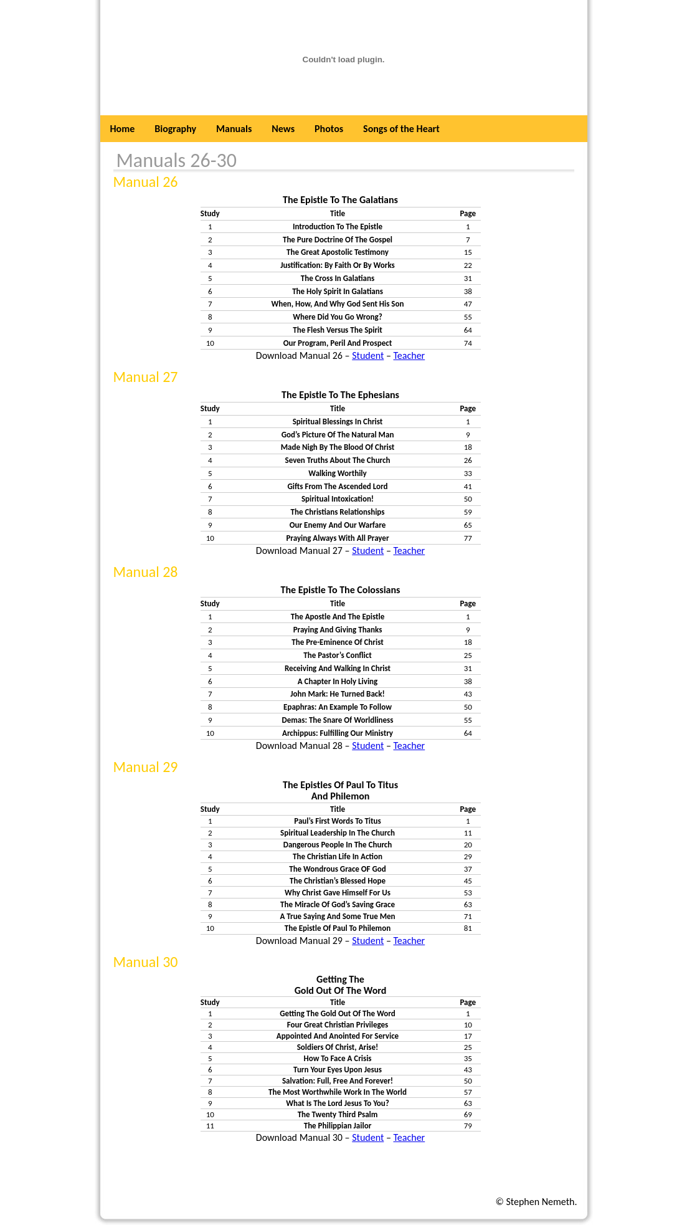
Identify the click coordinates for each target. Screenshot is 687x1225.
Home (122, 129)
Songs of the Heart (401, 129)
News (283, 129)
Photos (329, 129)
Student (368, 355)
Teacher (409, 355)
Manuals (234, 129)
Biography (175, 129)
